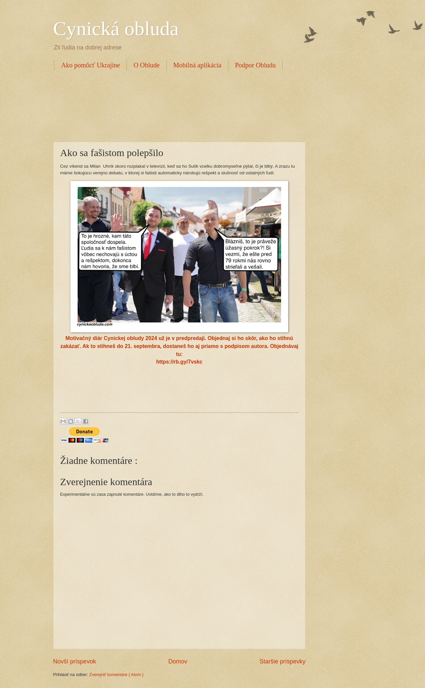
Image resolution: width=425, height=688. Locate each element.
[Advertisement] (174, 105)
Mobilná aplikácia (197, 65)
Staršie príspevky (282, 661)
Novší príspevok (74, 661)
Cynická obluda (116, 29)
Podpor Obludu (255, 65)
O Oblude (146, 65)
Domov (177, 661)
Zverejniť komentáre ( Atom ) (116, 674)
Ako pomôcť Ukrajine (90, 65)
